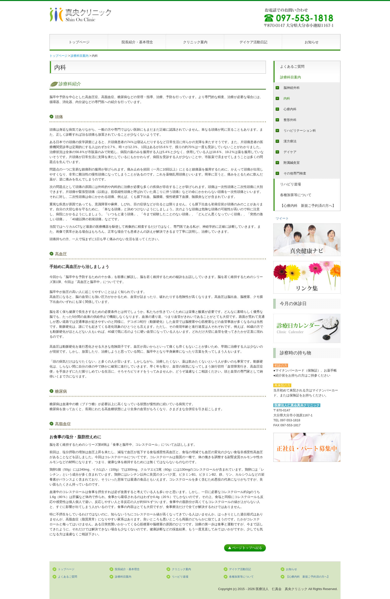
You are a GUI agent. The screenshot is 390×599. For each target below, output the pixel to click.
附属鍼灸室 (292, 162)
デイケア (290, 152)
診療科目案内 (290, 77)
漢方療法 (290, 141)
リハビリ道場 (290, 184)
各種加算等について (295, 195)
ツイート (282, 218)
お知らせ (312, 42)
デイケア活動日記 (253, 42)
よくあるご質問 (292, 66)
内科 (287, 98)
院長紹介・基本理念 (137, 42)
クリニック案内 (195, 42)
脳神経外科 (292, 88)
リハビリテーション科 (300, 130)
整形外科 (290, 120)
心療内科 (290, 109)
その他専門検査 (295, 173)
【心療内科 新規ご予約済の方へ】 (308, 206)
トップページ (79, 42)
